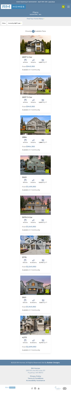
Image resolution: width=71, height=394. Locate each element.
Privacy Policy (35, 376)
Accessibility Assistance (35, 380)
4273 (24, 337)
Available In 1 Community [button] (31, 70)
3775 (24, 257)
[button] (63, 6)
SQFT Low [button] (14, 23)
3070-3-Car (27, 217)
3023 (24, 177)
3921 (24, 297)
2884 (24, 137)
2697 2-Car (27, 57)
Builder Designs (53, 362)
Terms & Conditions (35, 378)
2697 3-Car (27, 97)
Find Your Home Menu (35, 19)
